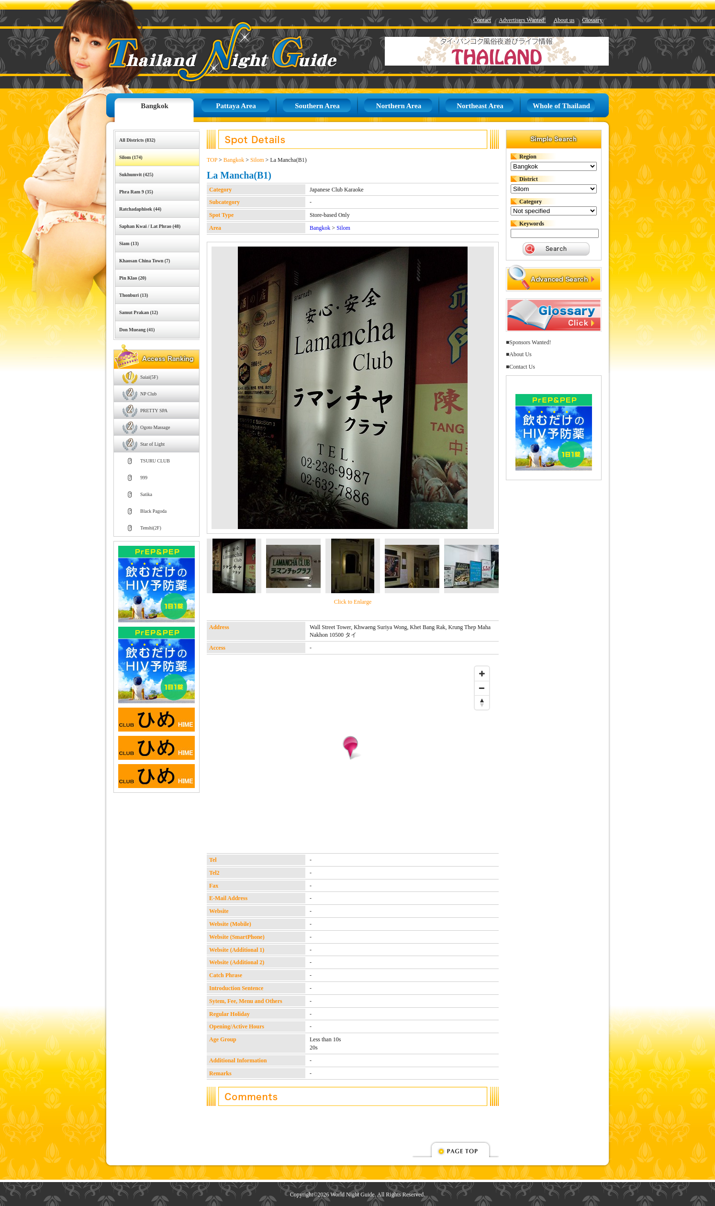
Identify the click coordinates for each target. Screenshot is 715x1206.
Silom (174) (131, 157)
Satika (146, 494)
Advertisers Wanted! (522, 20)
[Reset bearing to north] (482, 702)
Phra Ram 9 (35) (136, 191)
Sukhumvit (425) (136, 174)
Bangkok (154, 106)
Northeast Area (480, 106)
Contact (482, 20)
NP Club (148, 393)
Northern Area (398, 106)
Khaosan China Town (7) (144, 260)
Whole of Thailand (561, 106)
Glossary (592, 20)
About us (564, 20)
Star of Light (152, 444)
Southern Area (317, 106)
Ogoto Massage (155, 427)
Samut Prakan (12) (138, 312)
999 (143, 477)
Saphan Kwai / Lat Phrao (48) (149, 226)
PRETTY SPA (154, 410)
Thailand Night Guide (199, 51)
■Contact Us (520, 366)
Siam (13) (129, 243)
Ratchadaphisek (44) (140, 209)
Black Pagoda (153, 511)
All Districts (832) (137, 140)
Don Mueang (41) (137, 329)
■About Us (519, 354)
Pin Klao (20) (132, 278)
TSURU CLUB (155, 460)
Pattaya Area (236, 106)
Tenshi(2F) (150, 527)
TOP (212, 160)
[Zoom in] (482, 673)
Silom (257, 160)
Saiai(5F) (149, 377)
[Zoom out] (482, 688)
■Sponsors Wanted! (528, 342)
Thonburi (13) (133, 295)
